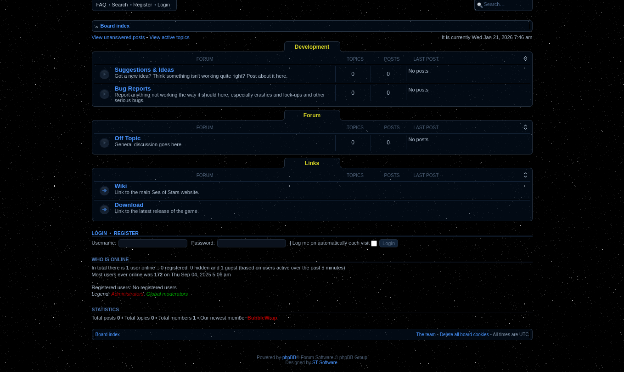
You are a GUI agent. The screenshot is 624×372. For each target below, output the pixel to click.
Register (142, 4)
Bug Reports (133, 88)
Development (312, 47)
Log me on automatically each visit (334, 243)
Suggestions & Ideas (144, 69)
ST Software (324, 362)
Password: (202, 243)
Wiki (121, 186)
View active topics (169, 37)
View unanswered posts (118, 37)
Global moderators (167, 294)
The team (426, 334)
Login (163, 4)
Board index (115, 26)
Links (312, 163)
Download (129, 204)
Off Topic (128, 138)
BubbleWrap (262, 317)
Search (120, 4)
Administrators (127, 294)
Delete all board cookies (464, 334)
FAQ (101, 4)
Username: (104, 243)
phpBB (289, 357)
